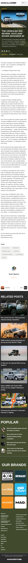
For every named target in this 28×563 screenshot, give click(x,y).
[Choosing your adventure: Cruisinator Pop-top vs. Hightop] (14, 400)
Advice (2, 535)
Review (4, 257)
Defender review (6, 251)
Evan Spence (5, 54)
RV (1, 545)
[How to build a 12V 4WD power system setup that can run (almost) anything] (3, 451)
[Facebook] (2, 51)
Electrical (3, 537)
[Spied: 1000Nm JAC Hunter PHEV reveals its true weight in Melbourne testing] (14, 375)
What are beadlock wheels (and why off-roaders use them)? (17, 429)
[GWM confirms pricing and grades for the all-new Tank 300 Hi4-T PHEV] (14, 330)
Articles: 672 (14, 277)
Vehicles (4, 8)
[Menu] (24, 3)
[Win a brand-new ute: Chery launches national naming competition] (14, 307)
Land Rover (16, 251)
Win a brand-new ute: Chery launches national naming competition (14, 436)
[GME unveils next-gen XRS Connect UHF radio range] (3, 443)
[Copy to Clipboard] (9, 51)
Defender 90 (15, 247)
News (2, 543)
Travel (2, 547)
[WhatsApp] (6, 51)
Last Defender (19, 254)
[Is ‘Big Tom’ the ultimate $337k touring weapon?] (14, 353)
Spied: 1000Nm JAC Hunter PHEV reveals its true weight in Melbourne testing (12, 388)
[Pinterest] (4, 51)
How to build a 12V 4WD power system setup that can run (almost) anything (16, 451)
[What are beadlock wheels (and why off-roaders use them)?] (3, 429)
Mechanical (4, 541)
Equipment (3, 539)
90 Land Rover (6, 247)
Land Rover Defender (7, 254)
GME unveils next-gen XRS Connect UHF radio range (16, 444)
